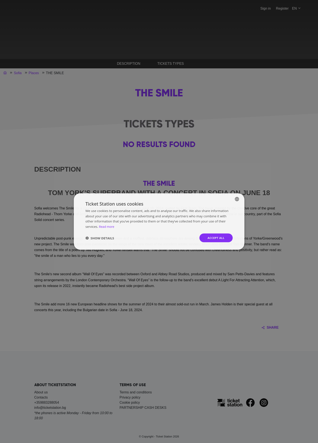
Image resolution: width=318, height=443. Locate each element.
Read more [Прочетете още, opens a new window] (107, 226)
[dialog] (159, 221)
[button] (100, 238)
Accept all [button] (215, 238)
